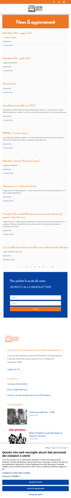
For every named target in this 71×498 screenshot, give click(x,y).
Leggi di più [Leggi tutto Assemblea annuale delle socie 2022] (7, 116)
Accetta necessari (35, 488)
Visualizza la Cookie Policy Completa (16, 473)
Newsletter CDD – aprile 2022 (17, 58)
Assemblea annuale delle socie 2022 (19, 105)
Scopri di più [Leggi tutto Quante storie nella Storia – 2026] (33, 415)
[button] (4, 9)
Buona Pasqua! (9, 83)
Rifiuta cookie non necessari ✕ (56, 448)
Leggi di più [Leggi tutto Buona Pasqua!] (7, 88)
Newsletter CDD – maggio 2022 (17, 32)
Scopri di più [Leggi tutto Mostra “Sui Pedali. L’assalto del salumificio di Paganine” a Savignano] (33, 439)
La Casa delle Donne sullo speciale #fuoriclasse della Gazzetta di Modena (35, 247)
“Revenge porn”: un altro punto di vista (19, 186)
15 (52, 267)
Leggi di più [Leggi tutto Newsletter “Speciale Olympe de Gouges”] (7, 169)
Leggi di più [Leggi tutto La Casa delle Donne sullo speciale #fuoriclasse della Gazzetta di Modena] (7, 256)
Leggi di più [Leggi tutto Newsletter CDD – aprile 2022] (7, 67)
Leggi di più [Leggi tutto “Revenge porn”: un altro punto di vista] (7, 197)
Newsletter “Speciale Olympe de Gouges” (21, 160)
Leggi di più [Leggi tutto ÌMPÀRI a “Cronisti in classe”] (7, 144)
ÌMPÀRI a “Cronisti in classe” (15, 132)
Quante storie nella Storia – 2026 (42, 412)
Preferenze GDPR (35, 495)
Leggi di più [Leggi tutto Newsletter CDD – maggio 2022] (7, 41)
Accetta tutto (35, 482)
